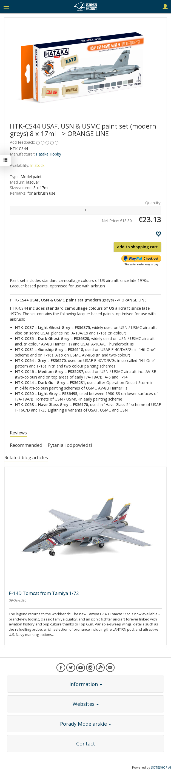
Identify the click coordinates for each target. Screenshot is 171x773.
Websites (86, 704)
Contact (85, 743)
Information (85, 684)
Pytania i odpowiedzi (70, 445)
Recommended (26, 445)
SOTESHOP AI (161, 767)
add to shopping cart (137, 246)
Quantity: (153, 202)
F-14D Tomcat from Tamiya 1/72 (44, 593)
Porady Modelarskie (85, 723)
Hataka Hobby (48, 154)
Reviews (18, 432)
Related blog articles (26, 457)
